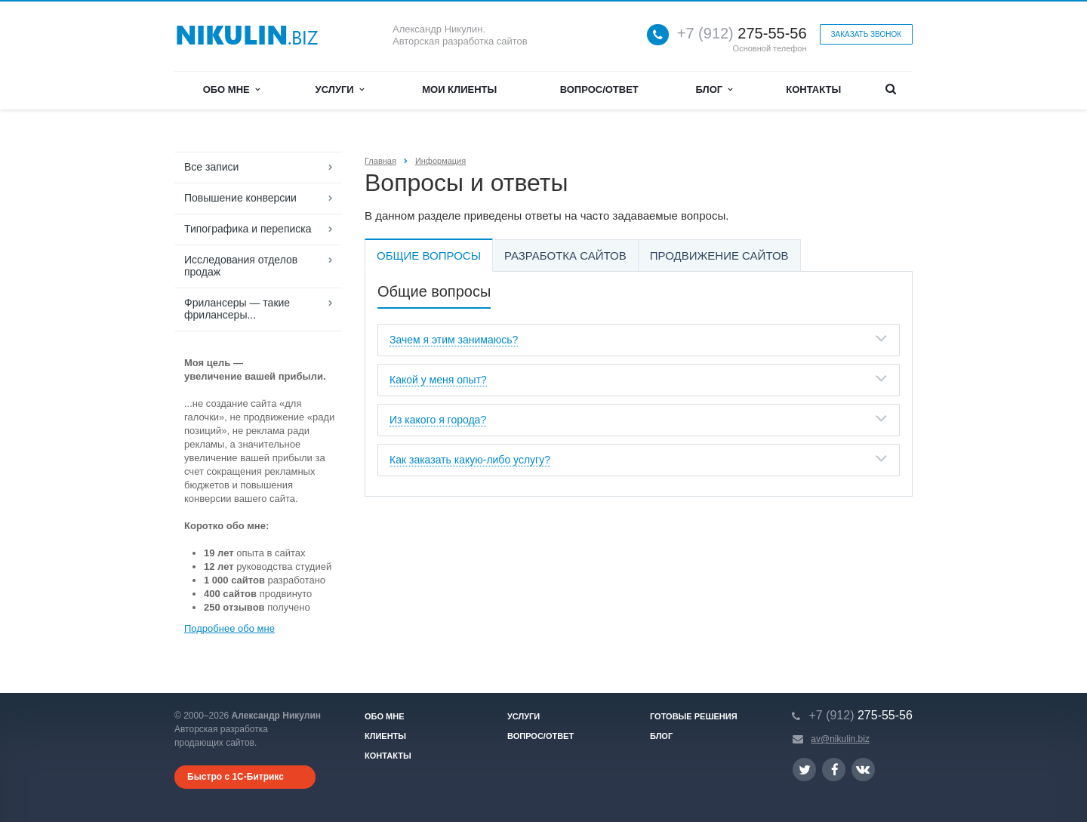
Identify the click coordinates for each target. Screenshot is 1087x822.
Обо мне (231, 89)
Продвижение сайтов (719, 255)
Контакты (813, 89)
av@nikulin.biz (840, 739)
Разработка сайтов (565, 255)
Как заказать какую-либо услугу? (470, 460)
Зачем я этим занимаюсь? (454, 340)
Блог (714, 89)
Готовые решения (693, 716)
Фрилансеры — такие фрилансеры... (237, 309)
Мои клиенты (459, 89)
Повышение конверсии (240, 198)
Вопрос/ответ (599, 89)
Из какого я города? (438, 420)
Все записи (211, 167)
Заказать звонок (866, 34)
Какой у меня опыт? (438, 380)
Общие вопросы (429, 255)
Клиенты (385, 735)
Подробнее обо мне (229, 628)
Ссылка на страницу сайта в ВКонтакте (863, 768)
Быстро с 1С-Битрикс (235, 776)
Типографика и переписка (248, 229)
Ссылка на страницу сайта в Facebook (835, 769)
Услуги (340, 89)
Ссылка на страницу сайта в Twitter (805, 769)
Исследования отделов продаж (240, 266)
